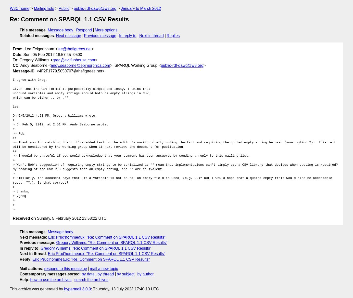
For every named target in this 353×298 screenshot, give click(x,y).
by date (88, 274)
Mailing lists (44, 8)
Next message (68, 36)
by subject (125, 274)
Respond (84, 30)
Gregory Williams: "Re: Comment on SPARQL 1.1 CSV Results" (111, 243)
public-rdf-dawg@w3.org (95, 8)
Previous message (100, 36)
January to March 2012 (141, 8)
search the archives (92, 280)
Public (64, 8)
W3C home (19, 8)
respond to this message (65, 269)
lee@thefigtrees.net (75, 49)
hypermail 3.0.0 (77, 289)
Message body (60, 30)
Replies (173, 36)
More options (106, 30)
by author (145, 274)
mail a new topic (104, 269)
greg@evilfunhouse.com (74, 60)
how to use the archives (51, 280)
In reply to (127, 36)
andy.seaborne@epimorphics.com (80, 65)
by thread (106, 274)
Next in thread (151, 36)
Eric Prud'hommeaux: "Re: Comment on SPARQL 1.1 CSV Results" (107, 237)
